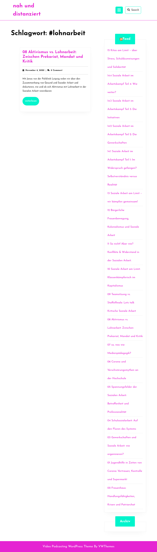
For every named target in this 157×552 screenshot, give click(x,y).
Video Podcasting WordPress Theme (68, 546)
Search (133, 10)
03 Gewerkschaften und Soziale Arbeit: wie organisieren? (122, 446)
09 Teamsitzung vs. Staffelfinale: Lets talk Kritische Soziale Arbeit (122, 303)
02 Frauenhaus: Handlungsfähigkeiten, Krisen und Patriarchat (121, 496)
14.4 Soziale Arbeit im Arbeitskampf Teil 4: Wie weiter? (122, 84)
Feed (126, 39)
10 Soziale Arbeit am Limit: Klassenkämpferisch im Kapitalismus (124, 277)
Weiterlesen (33, 99)
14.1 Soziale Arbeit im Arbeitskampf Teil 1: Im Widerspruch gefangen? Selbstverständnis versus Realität (122, 168)
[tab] (119, 10)
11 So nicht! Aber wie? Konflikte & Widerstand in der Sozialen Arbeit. (123, 252)
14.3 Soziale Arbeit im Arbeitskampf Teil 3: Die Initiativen (122, 109)
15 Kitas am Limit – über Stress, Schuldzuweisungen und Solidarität (124, 59)
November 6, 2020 (36, 71)
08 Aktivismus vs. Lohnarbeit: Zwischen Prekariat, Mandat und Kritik (53, 58)
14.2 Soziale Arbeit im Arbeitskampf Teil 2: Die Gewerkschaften (122, 134)
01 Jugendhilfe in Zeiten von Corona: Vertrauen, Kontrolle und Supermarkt (125, 471)
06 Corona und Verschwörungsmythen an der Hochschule (123, 370)
